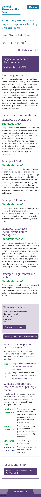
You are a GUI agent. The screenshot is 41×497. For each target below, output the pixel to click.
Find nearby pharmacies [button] (14, 327)
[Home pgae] (11, 10)
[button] (20, 491)
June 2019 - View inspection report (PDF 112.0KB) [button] (19, 471)
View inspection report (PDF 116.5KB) (21, 336)
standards (11, 394)
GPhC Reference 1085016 (28, 50)
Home (4, 35)
